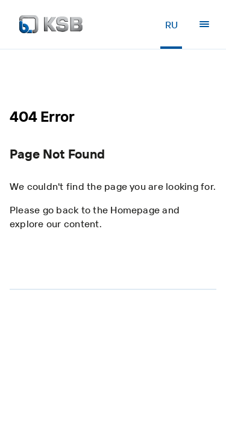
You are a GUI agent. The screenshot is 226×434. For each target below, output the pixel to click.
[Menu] (204, 24)
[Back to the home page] (51, 24)
